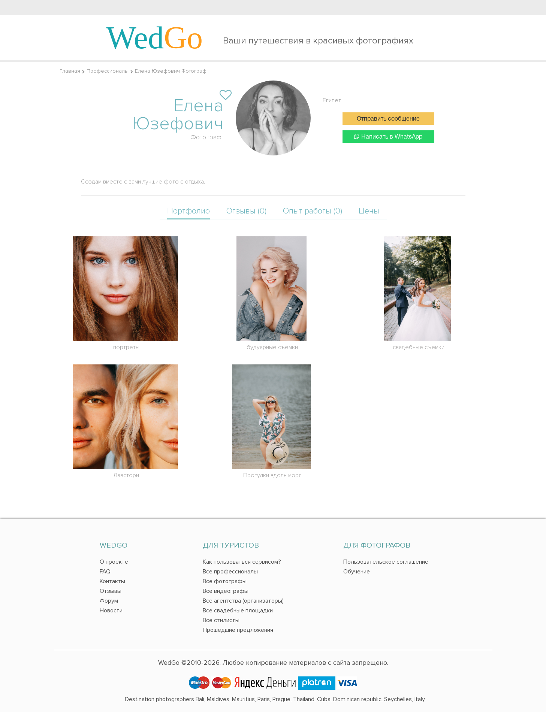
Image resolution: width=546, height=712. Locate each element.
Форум (109, 601)
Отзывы (110, 591)
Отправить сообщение (388, 119)
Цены (369, 211)
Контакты (112, 581)
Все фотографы (225, 581)
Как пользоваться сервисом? (242, 562)
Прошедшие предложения (238, 630)
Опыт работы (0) (312, 211)
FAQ (105, 571)
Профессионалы (108, 71)
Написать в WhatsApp (388, 136)
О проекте (114, 562)
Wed (154, 37)
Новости (111, 610)
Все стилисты (221, 620)
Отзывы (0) (246, 211)
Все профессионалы (230, 571)
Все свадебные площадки (238, 610)
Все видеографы (225, 591)
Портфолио (188, 211)
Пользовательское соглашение (385, 562)
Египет (332, 100)
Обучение (356, 571)
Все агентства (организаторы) (243, 601)
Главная (70, 71)
